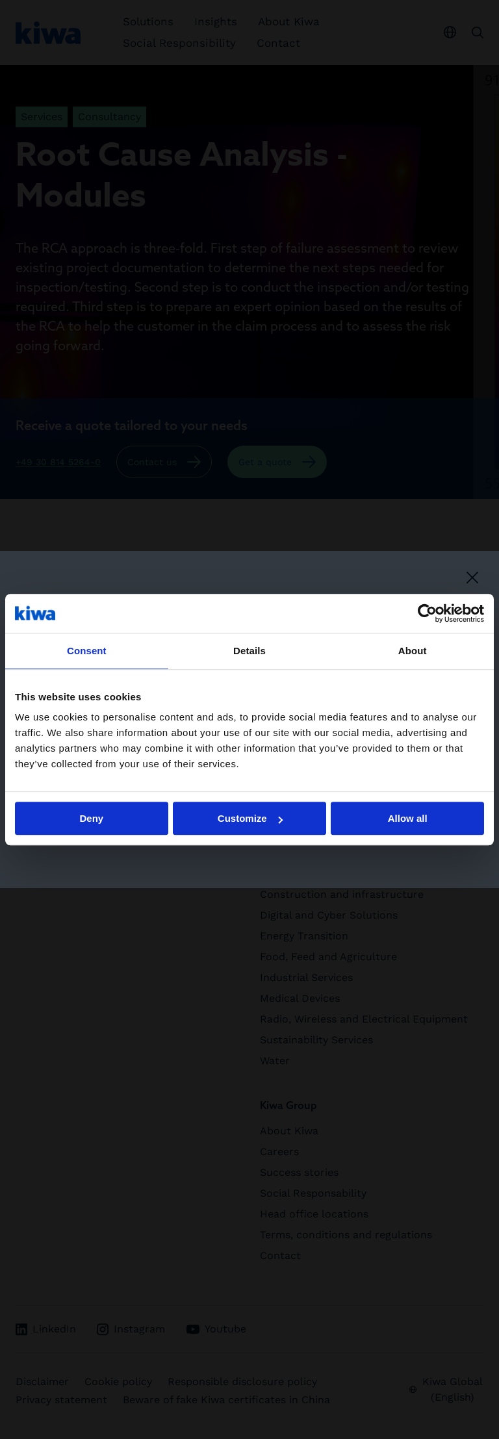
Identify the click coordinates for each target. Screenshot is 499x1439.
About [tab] (412, 650)
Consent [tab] (87, 650)
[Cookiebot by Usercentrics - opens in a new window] (427, 613)
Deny (91, 818)
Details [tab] (249, 650)
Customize (250, 818)
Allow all (408, 818)
